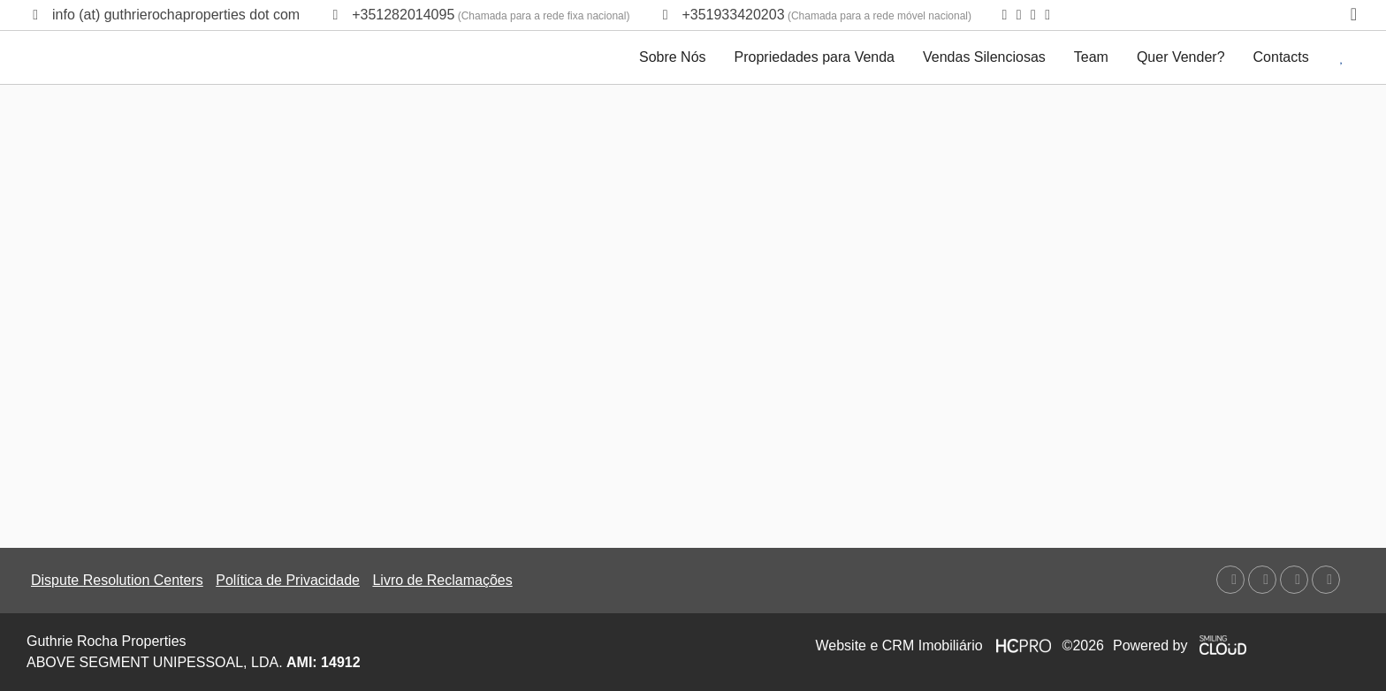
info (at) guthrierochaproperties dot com (176, 14)
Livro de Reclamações (442, 580)
